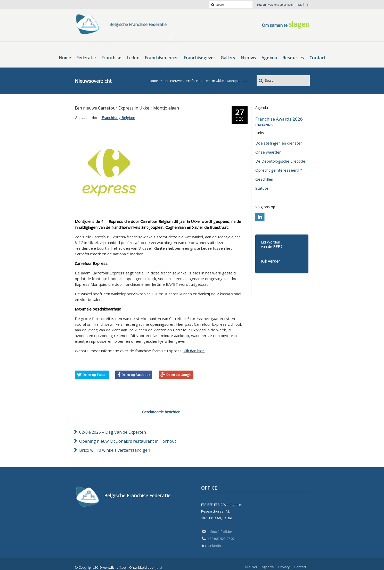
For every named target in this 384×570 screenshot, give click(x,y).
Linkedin (289, 4)
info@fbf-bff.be (220, 531)
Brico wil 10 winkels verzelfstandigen (114, 450)
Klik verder (270, 261)
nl (300, 4)
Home (153, 80)
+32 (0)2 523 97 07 (221, 538)
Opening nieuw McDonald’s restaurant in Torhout (127, 441)
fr (307, 4)
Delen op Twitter (95, 375)
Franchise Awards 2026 (279, 119)
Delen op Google (178, 375)
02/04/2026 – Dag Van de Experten (112, 432)
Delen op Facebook (135, 375)
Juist (159, 567)
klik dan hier (194, 350)
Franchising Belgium (118, 117)
